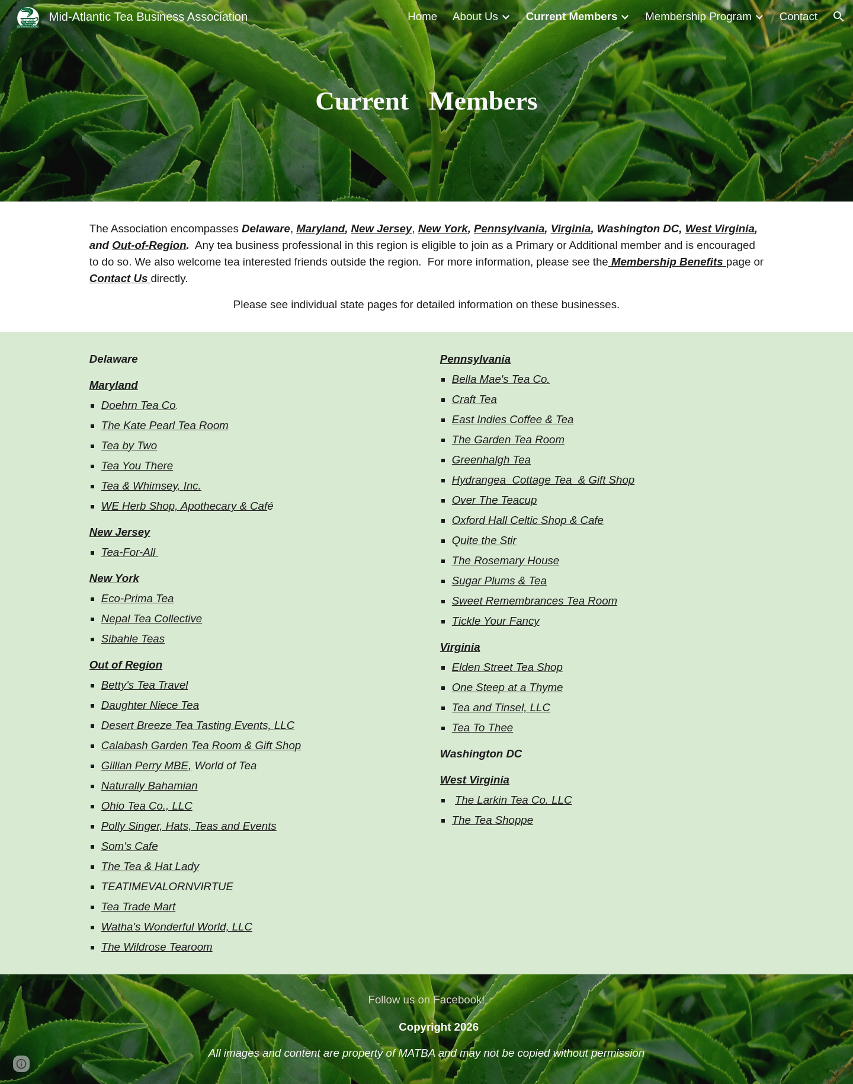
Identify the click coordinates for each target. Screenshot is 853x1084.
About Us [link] (475, 16)
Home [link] (422, 16)
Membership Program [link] (698, 16)
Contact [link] (798, 16)
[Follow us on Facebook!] (426, 999)
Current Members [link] (571, 16)
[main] (426, 101)
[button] (839, 16)
